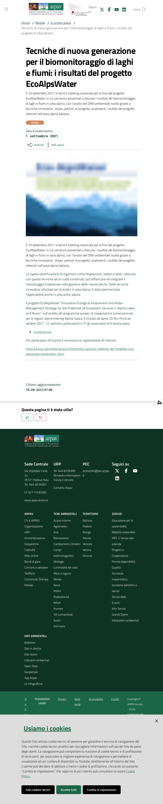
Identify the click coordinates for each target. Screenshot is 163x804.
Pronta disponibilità (123, 561)
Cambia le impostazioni (101, 789)
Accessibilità (96, 699)
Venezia (87, 544)
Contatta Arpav (63, 487)
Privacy (62, 699)
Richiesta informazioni (67, 475)
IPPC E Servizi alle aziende (123, 541)
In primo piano (61, 22)
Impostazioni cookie (42, 700)
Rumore (58, 608)
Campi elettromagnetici (64, 553)
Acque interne (62, 520)
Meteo (57, 579)
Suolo (57, 620)
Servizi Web (119, 597)
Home (25, 22)
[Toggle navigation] (6, 9)
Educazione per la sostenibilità (122, 523)
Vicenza (87, 555)
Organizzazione (33, 526)
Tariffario (29, 573)
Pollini (57, 591)
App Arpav (30, 678)
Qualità (116, 567)
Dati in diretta (32, 648)
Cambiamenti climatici (67, 544)
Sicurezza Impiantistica (119, 576)
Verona (87, 550)
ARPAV (28, 514)
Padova (87, 526)
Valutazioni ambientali (125, 620)
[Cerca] (144, 9)
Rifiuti (57, 602)
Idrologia (59, 561)
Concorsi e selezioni (36, 567)
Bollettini (30, 642)
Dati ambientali (35, 636)
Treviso (87, 538)
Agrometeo (60, 526)
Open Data (31, 666)
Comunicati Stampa (36, 579)
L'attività (29, 550)
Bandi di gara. (32, 561)
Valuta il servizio (63, 480)
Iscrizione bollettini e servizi (124, 588)
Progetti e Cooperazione (120, 553)
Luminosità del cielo (66, 567)
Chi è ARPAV (32, 520)
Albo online (31, 555)
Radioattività (61, 597)
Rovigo (87, 532)
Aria (56, 532)
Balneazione (61, 538)
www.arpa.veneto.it (36, 500)
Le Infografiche (33, 683)
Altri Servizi (119, 608)
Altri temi (59, 626)
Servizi (117, 514)
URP (27, 532)
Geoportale (31, 672)
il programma (42, 331)
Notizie (40, 22)
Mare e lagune (62, 573)
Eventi (116, 602)
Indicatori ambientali (36, 660)
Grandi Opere (120, 614)
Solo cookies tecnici (38, 789)
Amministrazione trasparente (34, 541)
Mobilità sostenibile (123, 532)
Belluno (87, 520)
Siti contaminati (63, 614)
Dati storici (30, 654)
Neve (57, 585)
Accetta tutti (69, 789)
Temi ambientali (65, 514)
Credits (115, 699)
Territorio (90, 514)
